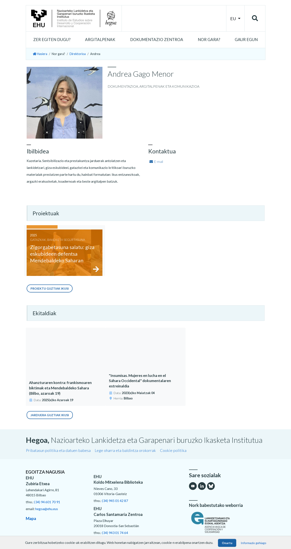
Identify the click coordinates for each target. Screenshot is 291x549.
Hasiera (40, 54)
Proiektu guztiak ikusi (49, 288)
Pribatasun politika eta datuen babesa (58, 450)
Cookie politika (173, 450)
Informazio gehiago (253, 543)
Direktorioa (78, 54)
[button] (52, 40)
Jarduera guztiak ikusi (49, 415)
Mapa (31, 518)
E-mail (156, 161)
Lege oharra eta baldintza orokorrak (125, 450)
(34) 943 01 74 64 (115, 533)
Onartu (227, 543)
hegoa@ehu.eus (46, 509)
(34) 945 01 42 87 (115, 501)
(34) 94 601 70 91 (47, 502)
